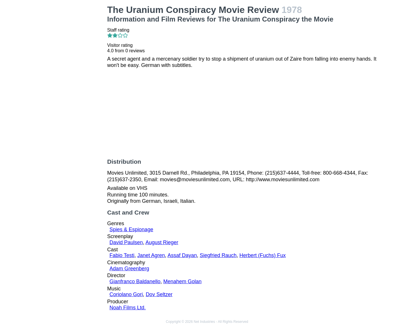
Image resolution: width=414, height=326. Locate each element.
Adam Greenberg (129, 268)
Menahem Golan (182, 281)
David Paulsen (126, 242)
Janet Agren (151, 255)
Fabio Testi (122, 255)
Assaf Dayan (182, 255)
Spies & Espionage (131, 229)
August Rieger (161, 242)
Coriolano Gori (126, 294)
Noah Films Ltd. (128, 307)
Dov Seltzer (159, 294)
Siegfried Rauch (218, 255)
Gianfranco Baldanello (135, 281)
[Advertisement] (72, 91)
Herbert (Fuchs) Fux (262, 255)
